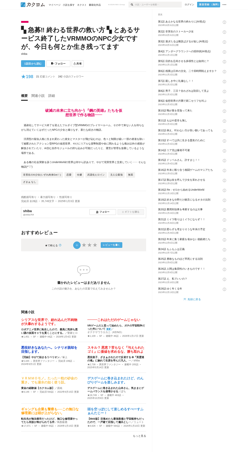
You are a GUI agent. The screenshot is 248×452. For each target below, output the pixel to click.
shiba (24, 53)
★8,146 (25, 392)
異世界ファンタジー (44, 361)
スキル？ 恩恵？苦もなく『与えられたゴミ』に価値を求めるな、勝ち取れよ (115, 349)
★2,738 (91, 364)
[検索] (131, 5)
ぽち (123, 391)
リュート (139, 422)
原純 (59, 388)
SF (34, 336)
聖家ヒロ (72, 332)
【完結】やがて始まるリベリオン (40, 357)
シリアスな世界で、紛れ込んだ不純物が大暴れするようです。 (49, 322)
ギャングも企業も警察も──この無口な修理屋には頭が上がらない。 (50, 411)
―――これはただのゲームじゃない (113, 320)
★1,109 (91, 336)
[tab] (25, 97)
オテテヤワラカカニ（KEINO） (105, 332)
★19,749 (92, 395)
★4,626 (91, 426)
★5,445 (25, 361)
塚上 (64, 357)
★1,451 (25, 336)
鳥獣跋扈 (62, 422)
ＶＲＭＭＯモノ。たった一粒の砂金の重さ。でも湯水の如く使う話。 (49, 380)
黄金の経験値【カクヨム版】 (38, 388)
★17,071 (26, 426)
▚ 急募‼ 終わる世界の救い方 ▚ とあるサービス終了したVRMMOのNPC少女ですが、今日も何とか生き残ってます (80, 38)
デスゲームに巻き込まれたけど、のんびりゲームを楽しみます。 (115, 380)
